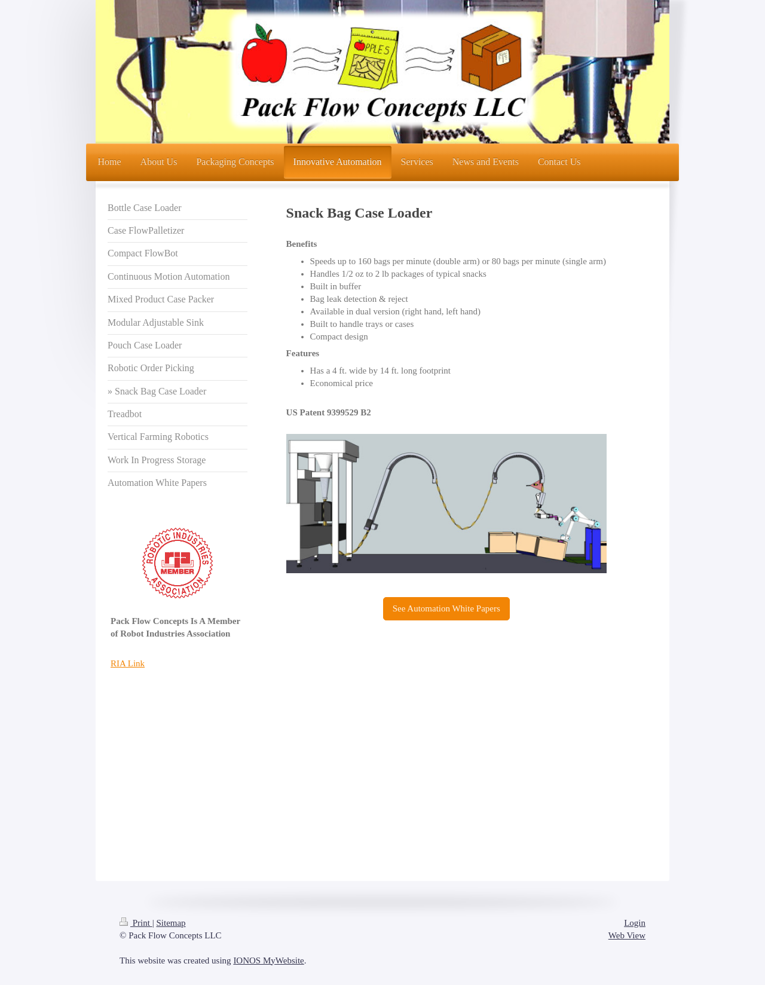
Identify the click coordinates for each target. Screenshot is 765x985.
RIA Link (128, 663)
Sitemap (170, 923)
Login (634, 923)
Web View (626, 935)
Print (136, 923)
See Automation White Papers (446, 608)
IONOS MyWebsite (268, 960)
